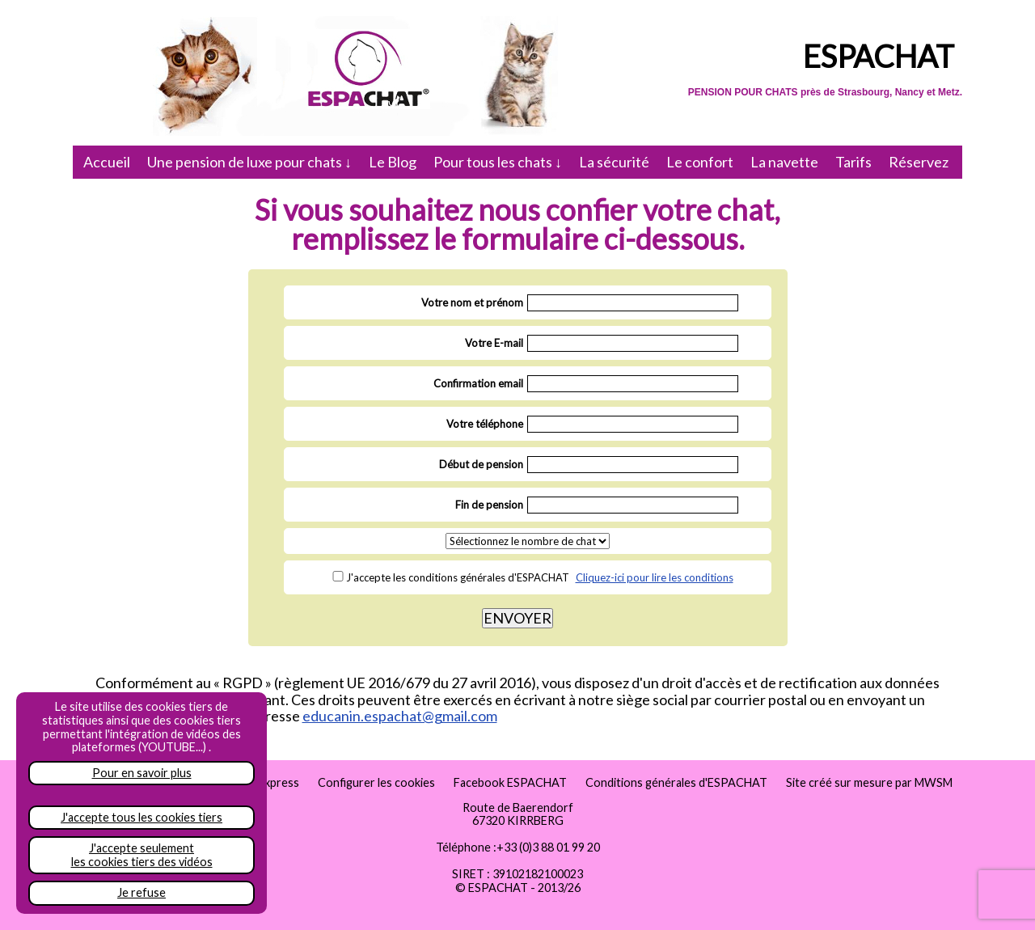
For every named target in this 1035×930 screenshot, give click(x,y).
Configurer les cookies (376, 782)
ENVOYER (517, 618)
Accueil (106, 162)
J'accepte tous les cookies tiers (141, 817)
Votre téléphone (484, 423)
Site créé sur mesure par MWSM (869, 782)
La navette (784, 162)
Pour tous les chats (497, 162)
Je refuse (141, 892)
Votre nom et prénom (472, 302)
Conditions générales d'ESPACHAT (676, 782)
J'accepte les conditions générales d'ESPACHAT (457, 577)
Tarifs (853, 162)
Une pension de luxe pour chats (249, 162)
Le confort (699, 162)
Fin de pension (489, 504)
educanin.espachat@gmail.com (399, 716)
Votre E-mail (494, 342)
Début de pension (481, 464)
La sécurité (614, 162)
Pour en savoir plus (142, 773)
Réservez (918, 162)
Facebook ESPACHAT (510, 782)
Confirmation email (478, 383)
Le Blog (392, 162)
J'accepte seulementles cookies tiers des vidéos (142, 855)
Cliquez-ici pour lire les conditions (654, 577)
